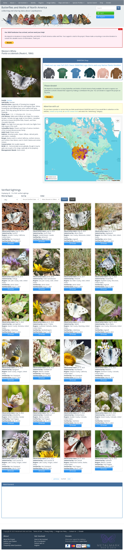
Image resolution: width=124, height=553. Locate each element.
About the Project (9, 539)
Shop (101, 3)
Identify (33, 3)
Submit (64, 199)
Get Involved (23, 3)
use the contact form (71, 111)
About (12, 3)
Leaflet (98, 180)
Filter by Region (7, 196)
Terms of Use (37, 531)
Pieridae (9, 100)
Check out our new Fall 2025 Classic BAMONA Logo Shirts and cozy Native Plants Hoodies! (82, 65)
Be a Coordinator (39, 541)
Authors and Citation (10, 541)
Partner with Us (39, 543)
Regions (41, 3)
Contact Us (72, 531)
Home (5, 3)
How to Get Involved (41, 539)
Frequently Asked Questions (12, 545)
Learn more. (83, 541)
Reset (72, 199)
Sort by (23, 196)
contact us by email (56, 111)
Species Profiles (78, 3)
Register (37, 545)
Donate (108, 3)
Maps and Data (64, 3)
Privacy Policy (48, 531)
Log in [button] (101, 13)
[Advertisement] (62, 502)
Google (108, 180)
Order (42, 196)
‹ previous (56, 479)
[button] (4, 77)
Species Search (92, 3)
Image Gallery (51, 3)
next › (69, 479)
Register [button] (101, 17)
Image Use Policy (61, 531)
